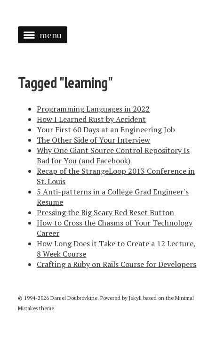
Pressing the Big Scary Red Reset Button (105, 212)
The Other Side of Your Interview (93, 140)
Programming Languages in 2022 (93, 109)
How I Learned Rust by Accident (91, 119)
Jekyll (135, 298)
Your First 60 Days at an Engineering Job (106, 129)
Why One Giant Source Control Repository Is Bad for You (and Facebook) (113, 155)
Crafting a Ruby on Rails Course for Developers (116, 264)
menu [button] (43, 34)
